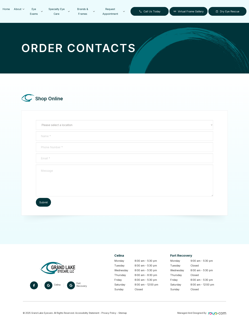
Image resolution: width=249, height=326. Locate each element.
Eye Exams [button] (36, 11)
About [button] (19, 9)
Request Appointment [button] (113, 11)
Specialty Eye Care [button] (58, 11)
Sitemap (122, 313)
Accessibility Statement (87, 313)
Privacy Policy (108, 313)
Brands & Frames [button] (86, 11)
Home (6, 9)
